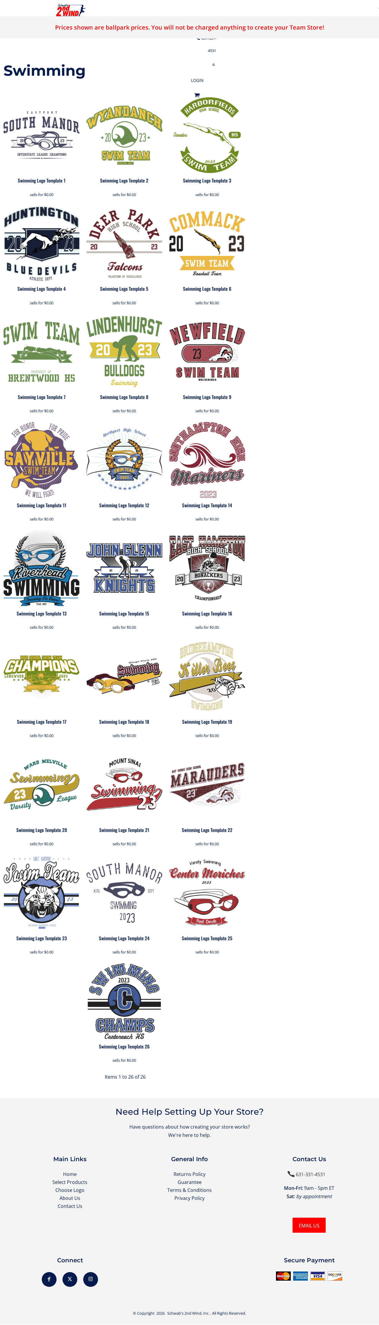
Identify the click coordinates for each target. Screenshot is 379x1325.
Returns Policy (189, 1174)
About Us (70, 1199)
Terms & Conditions (189, 1191)
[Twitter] (69, 1280)
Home (70, 1174)
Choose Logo (69, 1191)
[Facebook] (49, 1280)
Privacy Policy (189, 1199)
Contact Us (70, 1207)
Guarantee (190, 1182)
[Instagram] (90, 1280)
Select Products (69, 1182)
